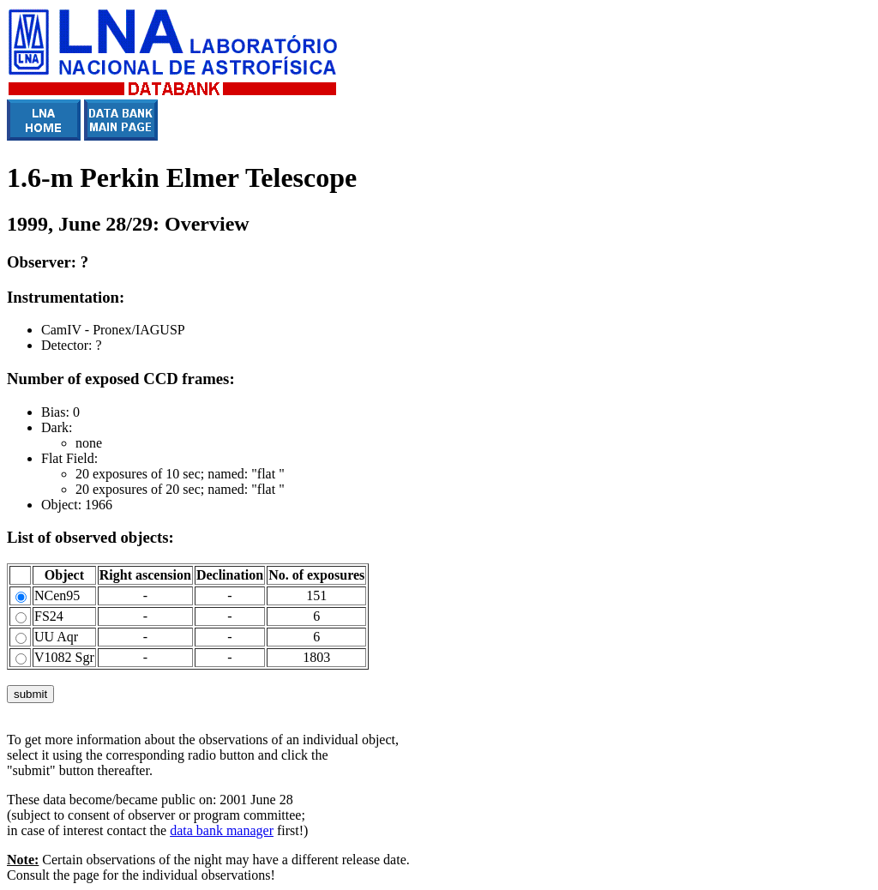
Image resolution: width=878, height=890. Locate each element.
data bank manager (222, 830)
